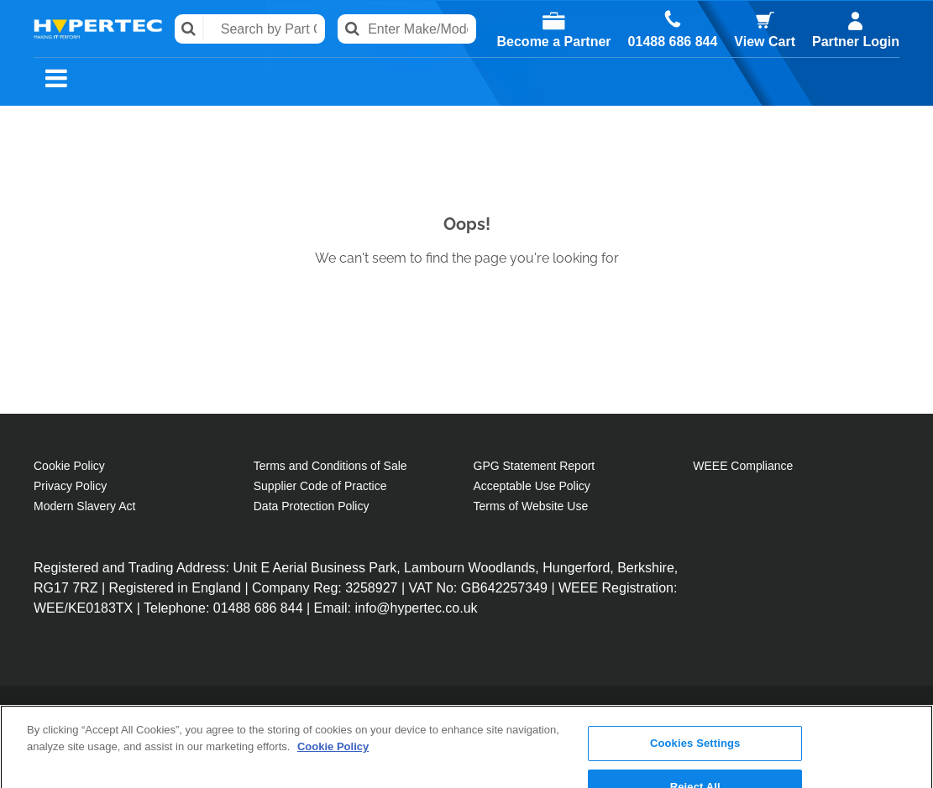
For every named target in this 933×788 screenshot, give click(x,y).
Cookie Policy (69, 465)
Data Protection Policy (312, 506)
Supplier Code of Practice (320, 486)
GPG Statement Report (534, 465)
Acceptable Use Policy (532, 486)
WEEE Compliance (743, 465)
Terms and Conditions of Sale (330, 465)
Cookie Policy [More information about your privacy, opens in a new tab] (333, 686)
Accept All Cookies (695, 770)
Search (189, 29)
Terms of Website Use (531, 506)
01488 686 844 (673, 42)
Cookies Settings (695, 683)
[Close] (906, 723)
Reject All (695, 727)
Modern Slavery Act (84, 506)
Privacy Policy (70, 486)
